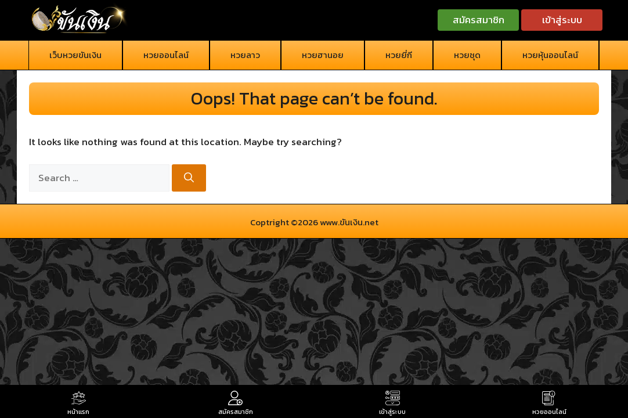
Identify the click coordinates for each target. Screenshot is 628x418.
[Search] (189, 178)
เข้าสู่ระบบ (562, 19)
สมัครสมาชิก (478, 19)
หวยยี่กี (398, 55)
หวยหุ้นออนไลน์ (550, 55)
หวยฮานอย (323, 55)
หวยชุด (467, 55)
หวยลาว (245, 55)
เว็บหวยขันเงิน (75, 55)
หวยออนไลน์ (166, 55)
